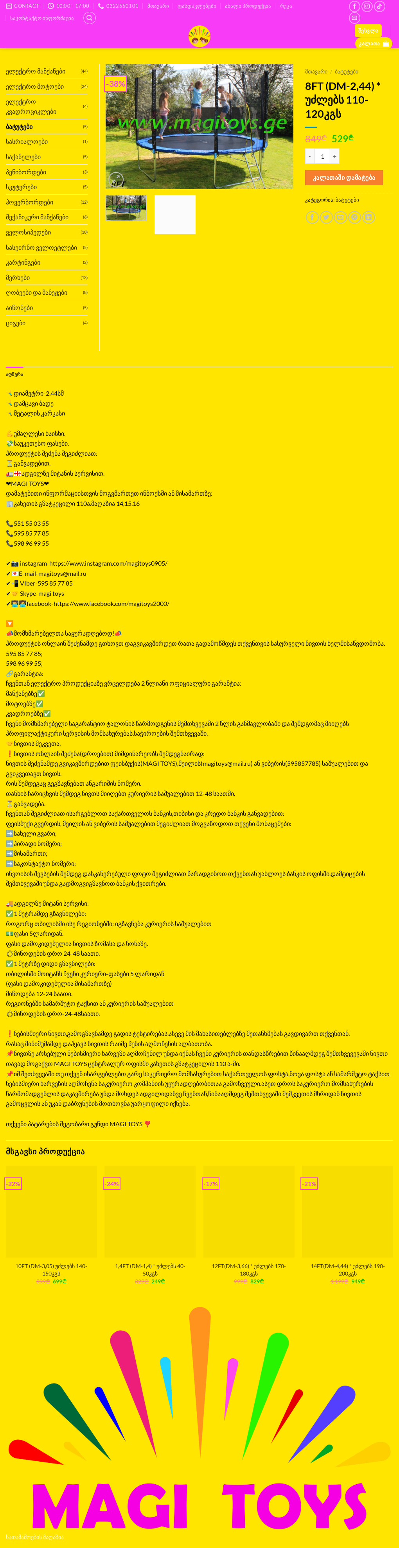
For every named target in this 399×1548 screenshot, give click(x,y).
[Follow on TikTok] (379, 6)
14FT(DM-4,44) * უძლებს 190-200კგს (348, 1270)
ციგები (15, 322)
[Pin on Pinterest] (354, 217)
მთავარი (158, 6)
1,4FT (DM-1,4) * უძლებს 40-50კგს (150, 1270)
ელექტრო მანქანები (35, 71)
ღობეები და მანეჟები (36, 292)
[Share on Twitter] (326, 217)
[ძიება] (89, 18)
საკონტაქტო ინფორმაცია (42, 18)
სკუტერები (21, 186)
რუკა (286, 6)
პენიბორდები (26, 172)
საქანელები (23, 156)
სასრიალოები (27, 141)
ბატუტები (346, 71)
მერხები (18, 277)
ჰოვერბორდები (29, 202)
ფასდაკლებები (197, 6)
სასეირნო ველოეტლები (41, 247)
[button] (368, 30)
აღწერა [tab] (15, 374)
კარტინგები (23, 262)
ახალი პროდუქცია (248, 6)
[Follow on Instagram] (367, 6)
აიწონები (19, 307)
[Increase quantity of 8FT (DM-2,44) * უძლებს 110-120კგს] (335, 156)
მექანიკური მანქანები (37, 216)
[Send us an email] (354, 17)
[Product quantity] (322, 156)
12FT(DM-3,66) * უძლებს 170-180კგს (249, 1270)
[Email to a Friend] (340, 217)
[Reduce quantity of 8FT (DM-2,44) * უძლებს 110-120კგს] (310, 156)
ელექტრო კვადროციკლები (31, 106)
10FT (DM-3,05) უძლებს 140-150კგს (51, 1270)
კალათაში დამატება (344, 177)
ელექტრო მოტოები (35, 86)
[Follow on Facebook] (354, 6)
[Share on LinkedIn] (368, 217)
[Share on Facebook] (312, 217)
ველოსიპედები (28, 232)
